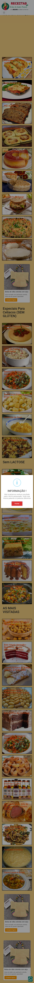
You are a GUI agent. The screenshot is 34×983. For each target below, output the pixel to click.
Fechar (17, 503)
